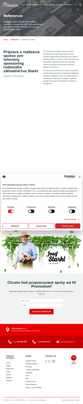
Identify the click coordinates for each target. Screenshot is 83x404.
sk (80, 4)
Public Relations (31, 384)
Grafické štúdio (31, 361)
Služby (28, 4)
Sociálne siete (30, 381)
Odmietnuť (15, 226)
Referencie (37, 4)
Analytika (29, 373)
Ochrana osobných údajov (71, 400)
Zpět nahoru (73, 363)
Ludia (45, 4)
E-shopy (29, 367)
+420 (20, 342)
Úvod (22, 4)
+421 (43, 342)
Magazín (59, 4)
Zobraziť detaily (70, 219)
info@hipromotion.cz (67, 342)
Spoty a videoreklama (33, 387)
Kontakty (68, 4)
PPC (27, 378)
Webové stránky (31, 364)
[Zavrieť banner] (80, 177)
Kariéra (52, 4)
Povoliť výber (41, 226)
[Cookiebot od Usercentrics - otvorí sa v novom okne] (65, 177)
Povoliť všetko (67, 226)
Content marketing (32, 370)
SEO (27, 375)
